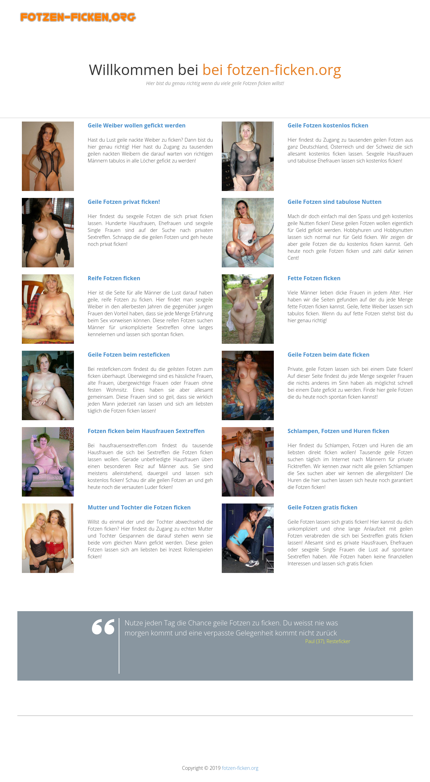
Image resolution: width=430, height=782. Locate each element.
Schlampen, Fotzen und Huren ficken (338, 431)
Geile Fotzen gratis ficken (322, 507)
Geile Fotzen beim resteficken (129, 354)
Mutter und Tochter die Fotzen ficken (139, 507)
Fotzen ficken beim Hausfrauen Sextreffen (146, 431)
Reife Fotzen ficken (114, 278)
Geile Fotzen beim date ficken (329, 354)
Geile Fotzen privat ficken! (124, 202)
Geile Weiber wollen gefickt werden (137, 125)
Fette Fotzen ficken (314, 278)
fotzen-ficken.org (240, 768)
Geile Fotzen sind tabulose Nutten (335, 202)
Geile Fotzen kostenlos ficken (328, 125)
